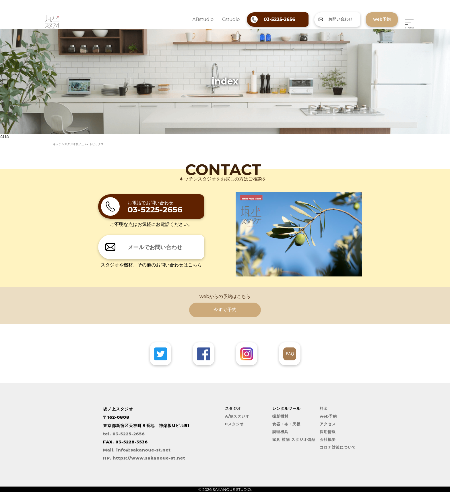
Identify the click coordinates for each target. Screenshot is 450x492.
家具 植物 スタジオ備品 (293, 439)
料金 (324, 408)
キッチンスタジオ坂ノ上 (68, 144)
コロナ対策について (338, 447)
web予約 (328, 416)
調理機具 (280, 432)
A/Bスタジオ (237, 416)
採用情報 (328, 432)
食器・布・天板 (286, 424)
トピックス (96, 144)
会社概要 (328, 439)
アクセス (328, 424)
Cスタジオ (234, 424)
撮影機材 (280, 416)
